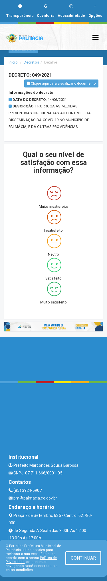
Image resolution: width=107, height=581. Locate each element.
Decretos (31, 62)
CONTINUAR (83, 558)
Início (13, 62)
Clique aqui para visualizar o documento (61, 83)
